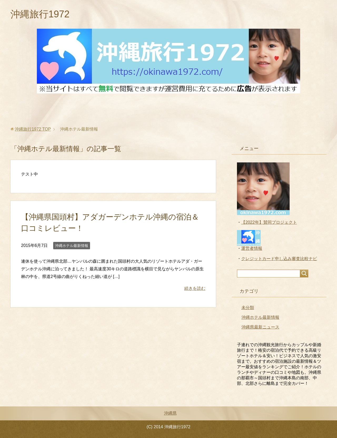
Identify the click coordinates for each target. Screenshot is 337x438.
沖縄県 (170, 413)
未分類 (247, 307)
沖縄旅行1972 (40, 14)
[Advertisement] (168, 110)
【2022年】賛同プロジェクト (269, 222)
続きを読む (194, 288)
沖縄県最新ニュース (260, 327)
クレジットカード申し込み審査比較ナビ (279, 258)
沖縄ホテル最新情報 (71, 245)
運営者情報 (251, 248)
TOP (33, 129)
